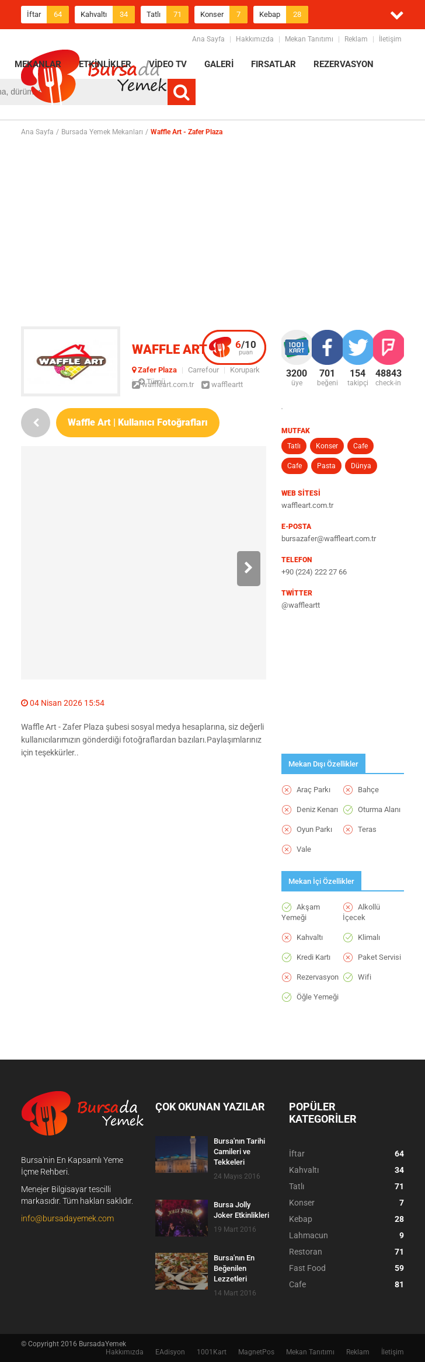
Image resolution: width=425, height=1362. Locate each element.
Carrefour (203, 369)
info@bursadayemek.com (67, 1218)
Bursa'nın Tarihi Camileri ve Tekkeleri (239, 1151)
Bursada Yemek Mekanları (102, 132)
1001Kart (212, 1352)
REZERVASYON (343, 64)
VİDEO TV (168, 64)
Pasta (326, 466)
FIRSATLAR (273, 64)
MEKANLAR (38, 64)
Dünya (361, 466)
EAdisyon (170, 1352)
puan (245, 347)
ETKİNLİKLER (105, 64)
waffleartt (222, 384)
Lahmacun (346, 1235)
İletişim (390, 39)
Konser (224, 14)
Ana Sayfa (208, 39)
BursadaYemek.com (94, 79)
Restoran (346, 1251)
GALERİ (219, 64)
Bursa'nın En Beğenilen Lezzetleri (234, 1268)
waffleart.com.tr (163, 384)
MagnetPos (256, 1352)
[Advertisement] (222, 231)
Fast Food (346, 1268)
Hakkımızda (255, 39)
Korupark (245, 369)
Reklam (356, 39)
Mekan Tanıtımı (309, 39)
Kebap (283, 14)
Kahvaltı (108, 14)
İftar (48, 14)
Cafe (360, 446)
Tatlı (168, 14)
